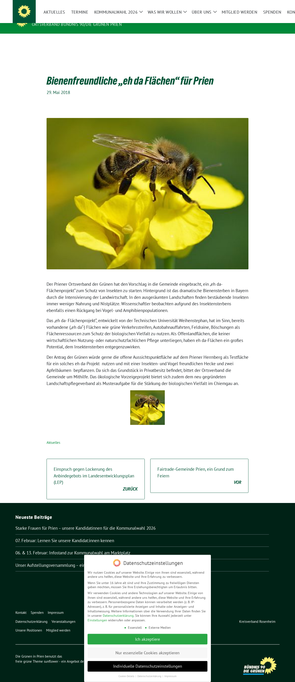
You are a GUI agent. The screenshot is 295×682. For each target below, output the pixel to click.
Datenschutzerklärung (118, 613)
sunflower (51, 654)
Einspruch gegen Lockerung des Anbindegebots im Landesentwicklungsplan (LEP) (96, 472)
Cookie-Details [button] (126, 673)
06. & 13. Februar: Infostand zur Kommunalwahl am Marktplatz (72, 545)
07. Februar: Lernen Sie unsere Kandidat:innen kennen (64, 533)
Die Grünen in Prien (55, 17)
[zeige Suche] (271, 4)
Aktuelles (53, 435)
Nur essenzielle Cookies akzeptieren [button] (147, 650)
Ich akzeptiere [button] (147, 636)
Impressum (170, 673)
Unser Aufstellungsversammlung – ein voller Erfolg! (63, 558)
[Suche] (265, 4)
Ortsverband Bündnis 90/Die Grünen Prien (77, 24)
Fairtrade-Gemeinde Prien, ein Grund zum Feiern (199, 469)
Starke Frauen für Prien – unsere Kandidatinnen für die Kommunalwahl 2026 (85, 521)
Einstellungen (97, 618)
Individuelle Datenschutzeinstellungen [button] (147, 663)
